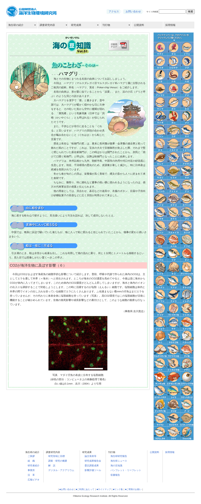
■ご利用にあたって (85, 489)
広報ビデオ (33, 479)
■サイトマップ (104, 489)
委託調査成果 (92, 465)
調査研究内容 (47, 25)
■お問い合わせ (66, 489)
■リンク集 (118, 489)
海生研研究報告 (119, 456)
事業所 (31, 470)
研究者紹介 (33, 465)
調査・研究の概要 (57, 460)
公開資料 (139, 25)
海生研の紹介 (16, 25)
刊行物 (106, 25)
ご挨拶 (31, 456)
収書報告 (115, 475)
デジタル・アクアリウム (61, 470)
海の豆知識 (116, 465)
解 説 (51, 465)
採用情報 (170, 25)
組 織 (31, 460)
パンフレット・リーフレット (126, 470)
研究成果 (76, 25)
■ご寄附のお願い (133, 489)
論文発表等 (90, 456)
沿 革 (31, 475)
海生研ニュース (119, 460)
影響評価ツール (93, 470)
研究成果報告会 (93, 460)
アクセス (114, 11)
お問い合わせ (133, 11)
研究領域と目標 (56, 456)
